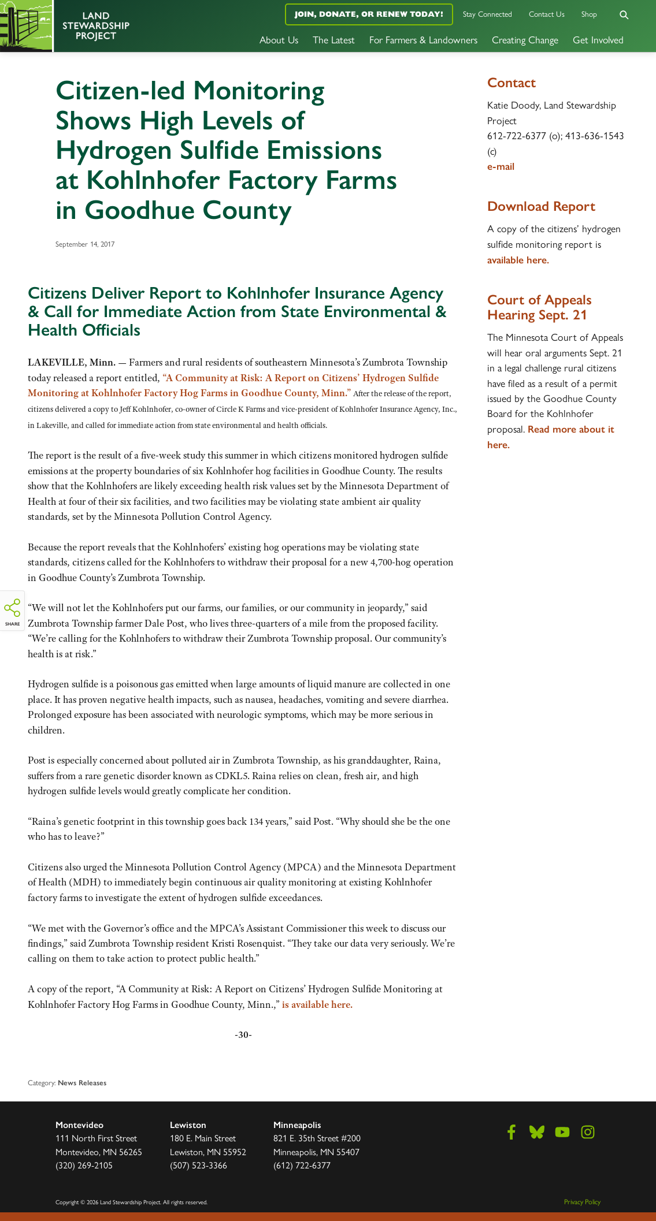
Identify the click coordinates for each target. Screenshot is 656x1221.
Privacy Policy (582, 1201)
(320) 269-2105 (84, 1164)
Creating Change (525, 39)
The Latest (334, 39)
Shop (589, 13)
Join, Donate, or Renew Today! (369, 14)
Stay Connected (487, 13)
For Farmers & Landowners (423, 39)
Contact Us (547, 13)
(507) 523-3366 (198, 1164)
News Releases (82, 1082)
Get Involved (598, 39)
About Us (279, 39)
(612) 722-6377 (302, 1164)
